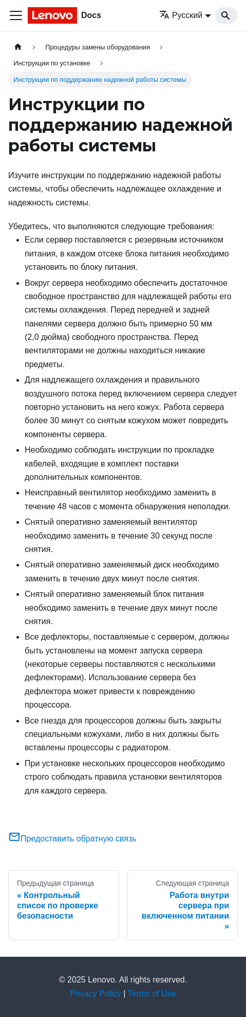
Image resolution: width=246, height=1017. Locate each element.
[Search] (226, 15)
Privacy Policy (95, 993)
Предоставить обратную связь (72, 838)
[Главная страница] (18, 47)
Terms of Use (152, 993)
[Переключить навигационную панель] (16, 15)
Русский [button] (180, 15)
